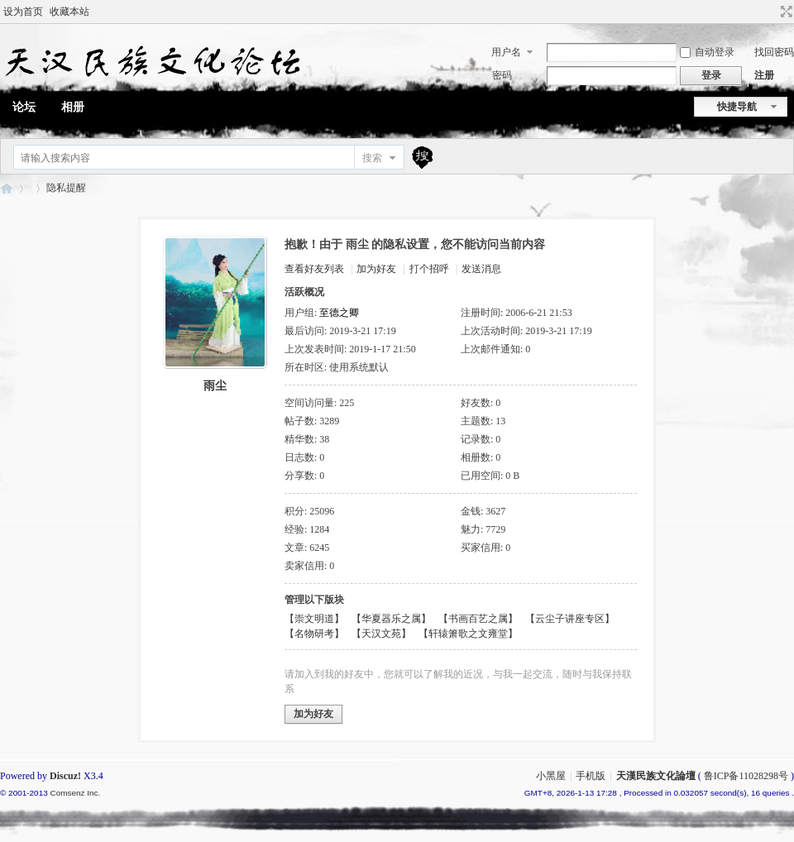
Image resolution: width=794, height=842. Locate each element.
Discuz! (65, 776)
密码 (502, 75)
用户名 (506, 52)
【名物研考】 (314, 633)
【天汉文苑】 (381, 633)
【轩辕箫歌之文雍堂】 (468, 633)
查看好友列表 (314, 269)
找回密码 (774, 52)
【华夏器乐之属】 (391, 618)
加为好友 (376, 269)
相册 (72, 107)
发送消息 (481, 269)
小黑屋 (551, 776)
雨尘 (215, 386)
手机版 (590, 776)
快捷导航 (737, 106)
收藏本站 (69, 11)
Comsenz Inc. (75, 792)
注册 (764, 75)
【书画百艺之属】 (478, 618)
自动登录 (707, 52)
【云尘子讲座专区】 (570, 618)
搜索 (372, 158)
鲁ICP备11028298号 (746, 776)
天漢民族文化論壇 (6, 188)
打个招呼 (429, 269)
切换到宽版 (784, 11)
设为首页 (23, 11)
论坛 (24, 107)
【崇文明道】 (314, 618)
